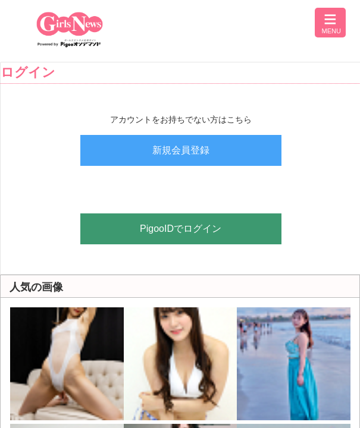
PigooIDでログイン (180, 229)
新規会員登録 (180, 150)
